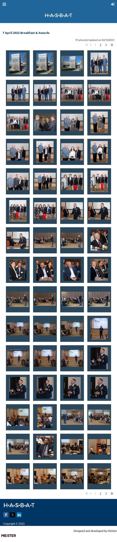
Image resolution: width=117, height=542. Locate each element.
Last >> (112, 45)
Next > (106, 45)
